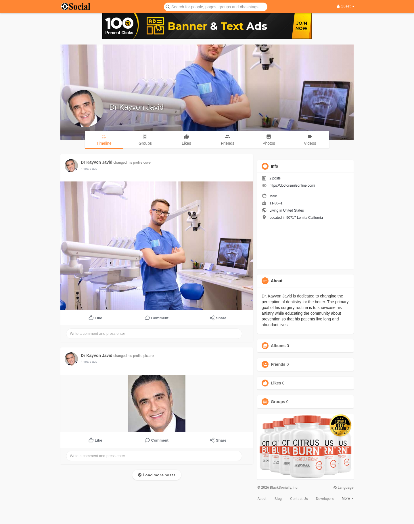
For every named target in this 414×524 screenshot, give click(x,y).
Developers (325, 498)
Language (343, 487)
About (262, 498)
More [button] (348, 498)
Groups (278, 401)
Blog (278, 498)
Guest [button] (345, 6)
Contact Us (299, 498)
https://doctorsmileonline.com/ (292, 185)
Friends (278, 364)
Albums (278, 345)
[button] (215, 6)
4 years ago (89, 168)
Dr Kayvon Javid (136, 107)
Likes (276, 383)
